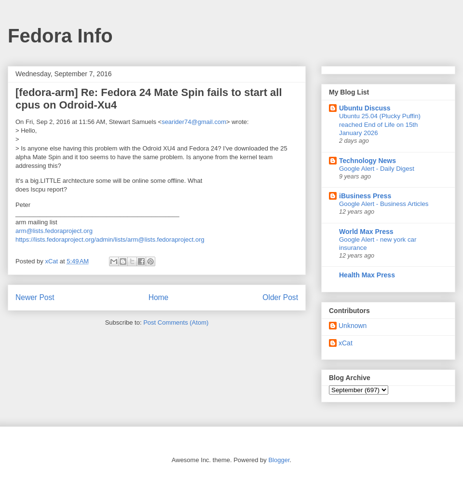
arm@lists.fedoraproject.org (54, 230)
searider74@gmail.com (194, 121)
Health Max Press (367, 275)
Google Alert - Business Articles (384, 203)
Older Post (280, 297)
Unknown (353, 325)
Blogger (278, 460)
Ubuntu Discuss (365, 108)
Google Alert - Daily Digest (376, 168)
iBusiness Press (365, 196)
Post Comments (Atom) (175, 322)
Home (159, 297)
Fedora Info (60, 35)
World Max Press (366, 231)
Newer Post (34, 297)
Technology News (367, 160)
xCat (346, 343)
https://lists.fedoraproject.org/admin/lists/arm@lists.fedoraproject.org (109, 239)
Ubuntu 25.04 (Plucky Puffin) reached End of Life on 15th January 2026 (380, 124)
